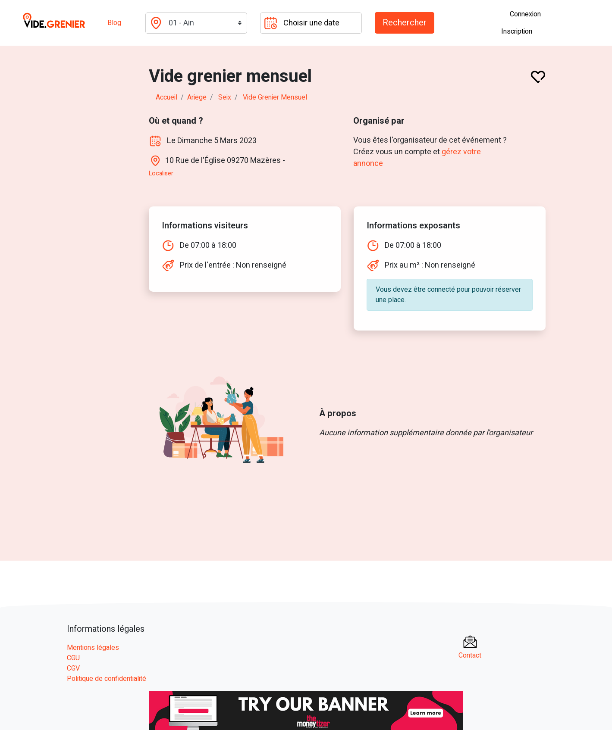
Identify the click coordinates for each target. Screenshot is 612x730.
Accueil (166, 97)
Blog (114, 23)
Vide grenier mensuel (275, 97)
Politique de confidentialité (106, 679)
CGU (73, 658)
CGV (73, 668)
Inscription (516, 31)
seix (224, 97)
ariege (197, 97)
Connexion (525, 14)
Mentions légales (93, 648)
